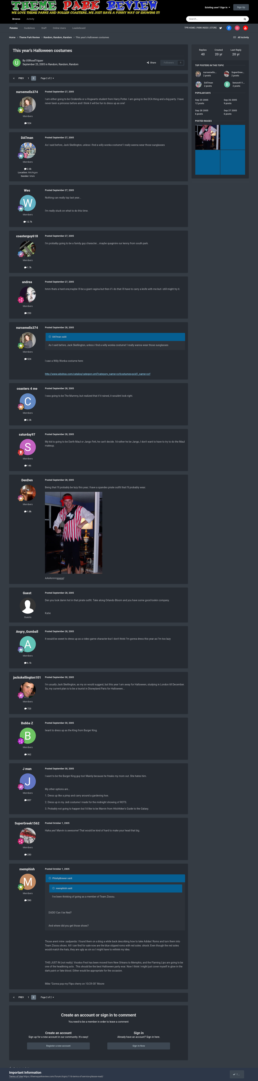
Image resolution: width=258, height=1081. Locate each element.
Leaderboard (78, 28)
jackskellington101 (27, 677)
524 (27, 123)
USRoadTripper (34, 60)
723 (27, 708)
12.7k (27, 221)
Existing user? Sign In (217, 7)
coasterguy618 (27, 236)
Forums (14, 28)
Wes (27, 190)
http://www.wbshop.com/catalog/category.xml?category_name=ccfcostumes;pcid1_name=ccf (97, 374)
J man (27, 769)
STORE (213, 28)
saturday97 (27, 434)
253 (27, 313)
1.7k (28, 267)
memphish (27, 869)
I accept (238, 1074)
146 (27, 465)
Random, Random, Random (63, 64)
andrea (27, 282)
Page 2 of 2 (47, 78)
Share (151, 62)
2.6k (28, 169)
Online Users (59, 28)
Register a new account (58, 1045)
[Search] (205, 19)
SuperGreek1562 (27, 823)
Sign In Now (138, 1045)
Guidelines (29, 28)
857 (27, 800)
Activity (30, 19)
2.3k (28, 420)
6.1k (28, 663)
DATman (27, 138)
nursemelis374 (27, 92)
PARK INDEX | (203, 28)
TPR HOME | (190, 28)
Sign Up (241, 7)
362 (27, 754)
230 (27, 854)
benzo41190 (239, 82)
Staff (43, 28)
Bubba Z (27, 723)
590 (27, 900)
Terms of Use (16, 1076)
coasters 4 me (27, 388)
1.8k (28, 511)
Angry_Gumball (27, 631)
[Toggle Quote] (50, 336)
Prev (21, 78)
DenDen (27, 480)
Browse (16, 21)
